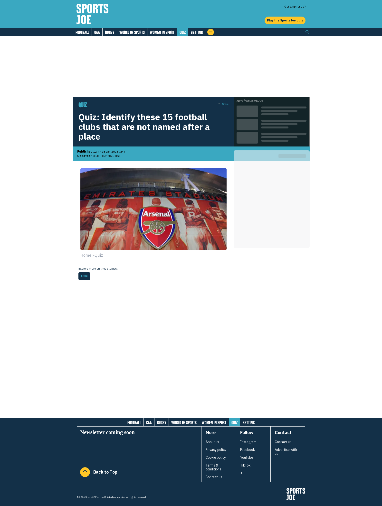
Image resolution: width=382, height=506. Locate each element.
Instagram (248, 442)
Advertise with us (286, 452)
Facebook (247, 450)
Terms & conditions (213, 467)
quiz (99, 255)
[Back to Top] (85, 472)
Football (82, 32)
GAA (97, 32)
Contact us (214, 477)
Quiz (183, 32)
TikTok (245, 465)
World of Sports (132, 32)
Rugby (109, 32)
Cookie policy (216, 457)
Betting (197, 32)
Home (85, 255)
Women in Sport (162, 32)
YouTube (246, 457)
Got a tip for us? (295, 6)
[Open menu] (210, 32)
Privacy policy (216, 450)
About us (212, 442)
